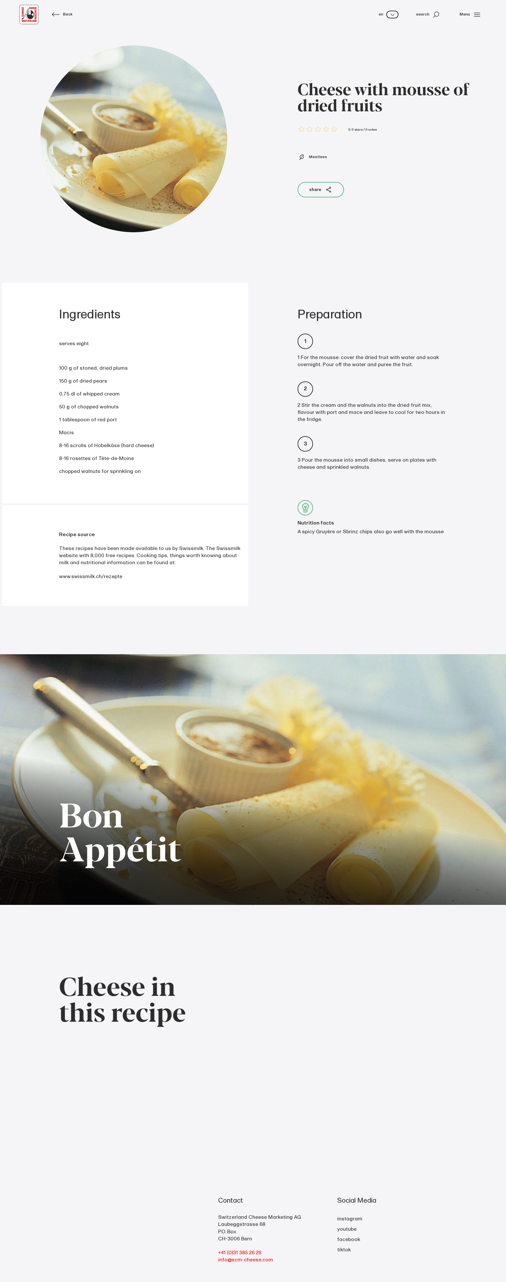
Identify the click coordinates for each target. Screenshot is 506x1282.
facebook (348, 1239)
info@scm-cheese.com (245, 1259)
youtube (347, 1229)
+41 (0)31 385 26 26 (239, 1252)
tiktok (344, 1249)
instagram (349, 1218)
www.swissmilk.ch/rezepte (90, 576)
